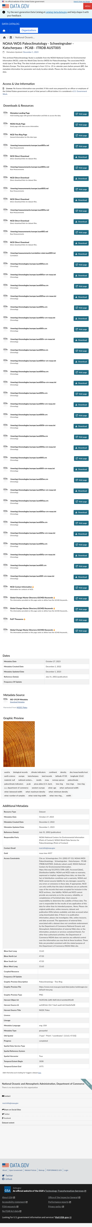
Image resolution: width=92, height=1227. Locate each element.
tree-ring (81, 784)
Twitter (6, 1114)
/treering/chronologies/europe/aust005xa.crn (29, 285)
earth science (9, 776)
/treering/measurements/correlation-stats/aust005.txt (33, 253)
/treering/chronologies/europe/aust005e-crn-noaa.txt (32, 533)
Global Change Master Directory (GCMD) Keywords (31, 597)
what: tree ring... (56, 795)
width (68, 795)
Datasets (13, 30)
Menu (87, 6)
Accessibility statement (13, 1201)
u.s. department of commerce (16, 788)
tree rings (70, 784)
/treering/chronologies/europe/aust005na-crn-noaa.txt (33, 382)
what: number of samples (14, 795)
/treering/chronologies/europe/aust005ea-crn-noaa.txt (33, 511)
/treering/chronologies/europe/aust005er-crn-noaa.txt (33, 490)
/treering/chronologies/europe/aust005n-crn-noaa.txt (32, 404)
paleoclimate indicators (13, 784)
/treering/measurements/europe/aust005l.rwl (29, 188)
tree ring (59, 784)
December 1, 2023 (30, 52)
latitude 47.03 (61, 776)
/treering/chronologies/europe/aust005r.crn (28, 328)
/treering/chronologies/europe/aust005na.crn (29, 371)
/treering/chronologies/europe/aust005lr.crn (29, 414)
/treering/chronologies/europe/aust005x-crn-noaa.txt (32, 317)
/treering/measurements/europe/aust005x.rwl (29, 145)
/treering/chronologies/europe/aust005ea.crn (29, 500)
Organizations (29, 30)
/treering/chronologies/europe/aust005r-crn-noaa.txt (32, 339)
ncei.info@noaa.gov (10, 1103)
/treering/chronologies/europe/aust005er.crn (29, 479)
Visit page (81, 114)
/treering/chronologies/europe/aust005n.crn (29, 393)
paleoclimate (73, 780)
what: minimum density (58, 791)
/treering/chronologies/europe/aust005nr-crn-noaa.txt (33, 361)
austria (7, 772)
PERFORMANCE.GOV (54, 1170)
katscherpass (33, 776)
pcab (29, 784)
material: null (9, 780)
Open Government (15, 1170)
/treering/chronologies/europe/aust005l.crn (28, 457)
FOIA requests (9, 1206)
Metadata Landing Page (20, 113)
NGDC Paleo (22, 707)
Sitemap (41, 1170)
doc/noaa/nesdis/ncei (79, 772)
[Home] (15, 6)
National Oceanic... (25, 37)
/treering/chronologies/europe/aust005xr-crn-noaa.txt (33, 274)
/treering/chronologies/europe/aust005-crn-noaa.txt (32, 576)
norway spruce (58, 780)
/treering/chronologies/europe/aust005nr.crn (29, 350)
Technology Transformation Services (64, 1190)
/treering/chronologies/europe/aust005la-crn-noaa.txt (33, 447)
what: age (52, 788)
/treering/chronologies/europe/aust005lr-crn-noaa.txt (32, 425)
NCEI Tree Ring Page (18, 134)
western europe (38, 788)
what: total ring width (37, 795)
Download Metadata (17, 702)
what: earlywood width (69, 788)
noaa (47, 780)
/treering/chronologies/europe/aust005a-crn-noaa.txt (32, 554)
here (39, 1073)
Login (66, 1170)
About (4, 1170)
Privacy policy (55, 1206)
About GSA (7, 1197)
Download (81, 157)
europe (21, 776)
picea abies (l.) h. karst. (43, 784)
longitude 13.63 (76, 776)
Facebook (6, 1118)
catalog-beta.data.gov (56, 12)
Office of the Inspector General (63, 1197)
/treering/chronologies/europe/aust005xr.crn (29, 264)
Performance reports (58, 1201)
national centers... (25, 780)
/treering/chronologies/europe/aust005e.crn (28, 522)
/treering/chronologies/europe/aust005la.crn (29, 436)
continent (53, 772)
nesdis (39, 780)
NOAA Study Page (17, 124)
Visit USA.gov (62, 1217)
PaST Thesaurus (17, 619)
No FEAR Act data (10, 1211)
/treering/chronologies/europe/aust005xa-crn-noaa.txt (33, 296)
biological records (20, 772)
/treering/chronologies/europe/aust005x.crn (28, 307)
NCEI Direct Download (19, 156)
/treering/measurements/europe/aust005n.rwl (29, 167)
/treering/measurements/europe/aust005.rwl (29, 231)
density (63, 772)
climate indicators (38, 772)
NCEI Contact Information (21, 587)
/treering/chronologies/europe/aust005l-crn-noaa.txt (32, 468)
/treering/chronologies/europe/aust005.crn (28, 565)
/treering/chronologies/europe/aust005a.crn (28, 544)
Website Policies (30, 1170)
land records (47, 776)
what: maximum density (35, 791)
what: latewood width (13, 791)
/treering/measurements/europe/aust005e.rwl (29, 210)
